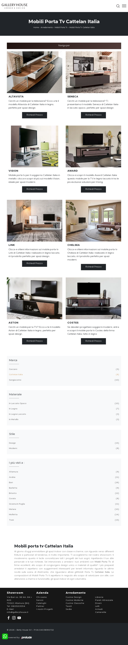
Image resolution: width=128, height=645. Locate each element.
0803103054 (18, 606)
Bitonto (63, 493)
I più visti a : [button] (16, 463)
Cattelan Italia (63, 374)
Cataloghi (41, 603)
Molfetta (63, 514)
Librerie (99, 597)
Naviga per (64, 46)
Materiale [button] (15, 394)
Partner (40, 606)
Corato (63, 498)
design (63, 443)
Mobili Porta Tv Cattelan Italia (82, 27)
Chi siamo (41, 597)
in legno (63, 408)
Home (36, 27)
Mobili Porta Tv (61, 27)
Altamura (63, 471)
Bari (63, 482)
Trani (63, 520)
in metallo (63, 419)
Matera (63, 509)
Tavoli (69, 606)
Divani (98, 603)
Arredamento (47, 27)
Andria (63, 477)
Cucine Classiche (75, 603)
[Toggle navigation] (123, 6)
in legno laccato (63, 414)
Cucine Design (73, 597)
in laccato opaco (63, 403)
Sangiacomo (63, 380)
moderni (63, 448)
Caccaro (63, 369)
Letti (97, 606)
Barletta (63, 488)
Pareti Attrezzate (104, 600)
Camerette (100, 612)
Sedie (69, 609)
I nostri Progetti (44, 609)
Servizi (39, 600)
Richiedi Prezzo (34, 115)
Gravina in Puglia (63, 504)
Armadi (99, 609)
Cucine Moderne (74, 600)
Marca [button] (13, 360)
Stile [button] (12, 434)
